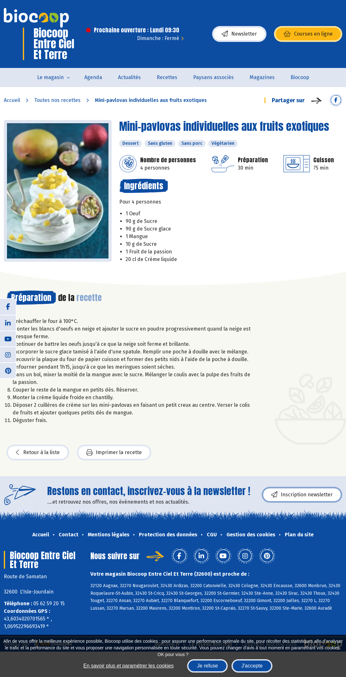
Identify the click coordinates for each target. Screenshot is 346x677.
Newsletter (239, 34)
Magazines (262, 77)
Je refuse (207, 665)
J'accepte (252, 665)
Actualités (129, 77)
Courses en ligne (308, 34)
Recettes (167, 77)
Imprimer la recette (114, 452)
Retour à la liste (38, 452)
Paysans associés (213, 77)
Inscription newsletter (302, 495)
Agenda (93, 77)
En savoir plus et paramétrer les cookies (128, 665)
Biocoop (300, 77)
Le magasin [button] (50, 77)
